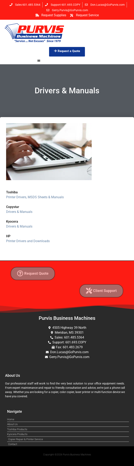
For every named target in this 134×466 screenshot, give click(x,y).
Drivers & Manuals (19, 212)
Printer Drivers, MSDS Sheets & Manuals (35, 197)
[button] (38, 60)
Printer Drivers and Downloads (28, 241)
